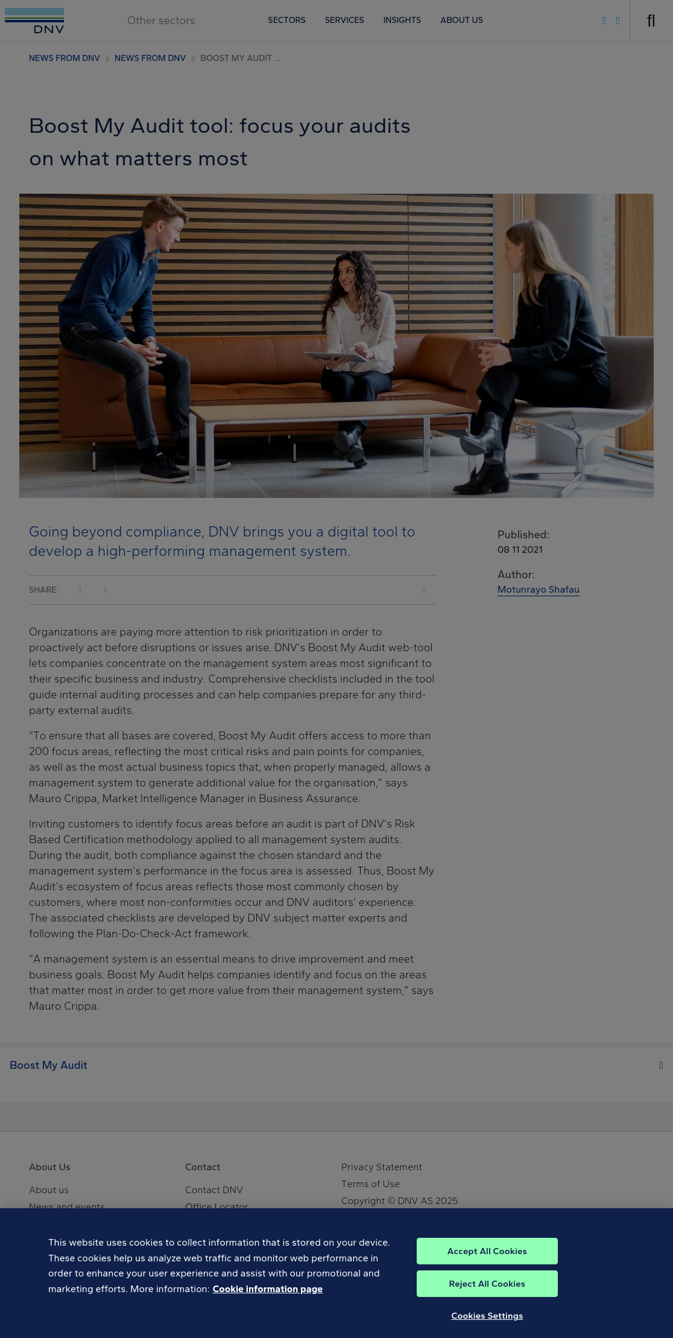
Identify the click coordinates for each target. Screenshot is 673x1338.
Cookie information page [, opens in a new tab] (268, 1297)
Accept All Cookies (487, 1259)
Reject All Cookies (487, 1292)
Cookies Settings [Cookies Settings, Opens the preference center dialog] (487, 1324)
